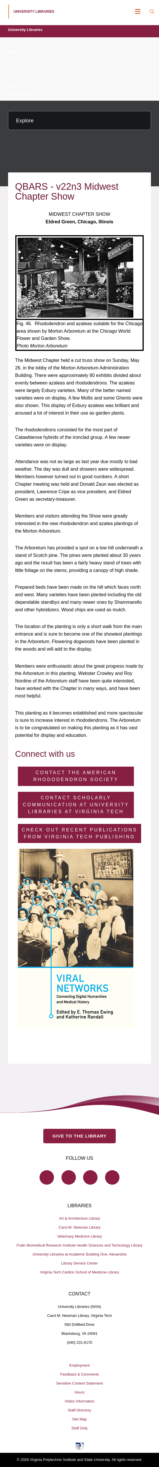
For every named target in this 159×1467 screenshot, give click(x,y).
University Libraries (25, 29)
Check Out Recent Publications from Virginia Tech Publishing (79, 833)
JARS (9, 69)
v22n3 (10, 85)
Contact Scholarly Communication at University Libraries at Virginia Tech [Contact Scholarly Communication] (76, 804)
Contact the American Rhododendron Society (76, 776)
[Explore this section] (79, 120)
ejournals (12, 52)
